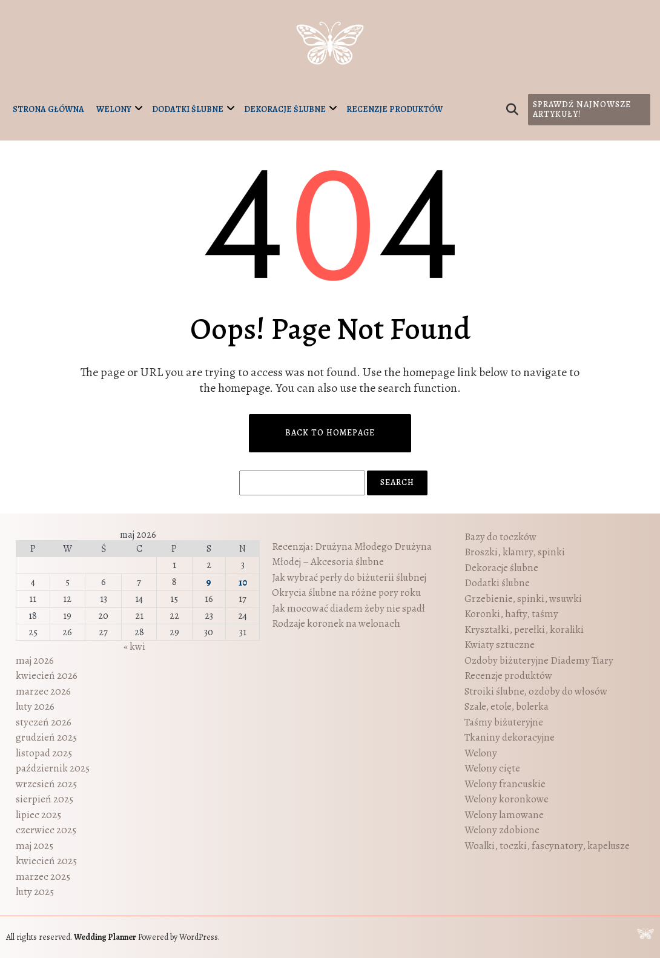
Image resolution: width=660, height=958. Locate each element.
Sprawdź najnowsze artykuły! (582, 109)
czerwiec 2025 (46, 830)
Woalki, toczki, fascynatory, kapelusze (547, 846)
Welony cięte (492, 768)
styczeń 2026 (43, 722)
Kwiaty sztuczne (499, 645)
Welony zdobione (502, 830)
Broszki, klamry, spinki (514, 552)
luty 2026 (35, 706)
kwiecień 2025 (46, 861)
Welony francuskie (505, 784)
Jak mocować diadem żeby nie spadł (348, 608)
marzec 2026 (43, 691)
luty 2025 (35, 892)
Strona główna (48, 109)
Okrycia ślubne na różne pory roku (346, 593)
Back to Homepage (330, 432)
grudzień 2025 (46, 737)
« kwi (134, 646)
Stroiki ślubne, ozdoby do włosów (535, 691)
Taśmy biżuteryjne (503, 722)
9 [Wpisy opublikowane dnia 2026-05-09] (208, 582)
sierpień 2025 (44, 799)
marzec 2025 (43, 877)
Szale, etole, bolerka (506, 706)
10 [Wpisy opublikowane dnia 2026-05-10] (243, 582)
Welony (113, 109)
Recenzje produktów (394, 109)
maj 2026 (35, 660)
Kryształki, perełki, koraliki (524, 629)
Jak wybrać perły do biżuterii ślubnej (349, 577)
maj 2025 (34, 846)
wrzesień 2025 (46, 784)
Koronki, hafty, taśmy (511, 614)
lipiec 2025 (38, 815)
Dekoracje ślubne (285, 109)
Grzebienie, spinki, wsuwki (523, 599)
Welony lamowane (504, 815)
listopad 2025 (44, 753)
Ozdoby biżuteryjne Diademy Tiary (538, 660)
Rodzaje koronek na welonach (336, 623)
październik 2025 (53, 768)
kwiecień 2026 (47, 675)
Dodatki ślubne (187, 109)
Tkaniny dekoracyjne (509, 737)
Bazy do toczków (500, 537)
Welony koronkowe (506, 799)
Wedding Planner (105, 937)
